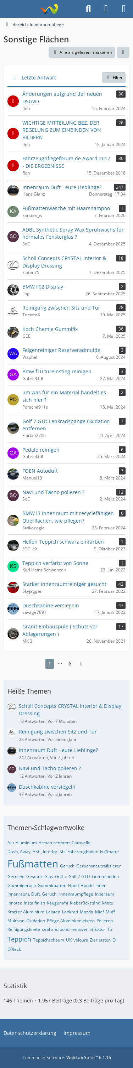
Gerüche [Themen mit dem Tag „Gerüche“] (15, 876)
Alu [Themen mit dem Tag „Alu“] (10, 843)
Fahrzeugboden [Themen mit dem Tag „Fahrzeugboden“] (82, 852)
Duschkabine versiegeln (47, 786)
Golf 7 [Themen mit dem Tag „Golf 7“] (61, 876)
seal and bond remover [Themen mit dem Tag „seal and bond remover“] (65, 929)
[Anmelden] (106, 9)
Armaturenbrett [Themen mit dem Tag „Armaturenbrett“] (54, 843)
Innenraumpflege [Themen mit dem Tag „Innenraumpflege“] (76, 894)
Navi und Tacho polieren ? (50, 768)
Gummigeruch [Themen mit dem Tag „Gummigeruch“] (21, 885)
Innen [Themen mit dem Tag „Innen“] (100, 885)
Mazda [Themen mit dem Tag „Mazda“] (86, 912)
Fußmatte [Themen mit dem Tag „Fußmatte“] (109, 852)
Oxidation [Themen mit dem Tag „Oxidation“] (35, 921)
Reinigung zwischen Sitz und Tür (58, 731)
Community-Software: (66, 1057)
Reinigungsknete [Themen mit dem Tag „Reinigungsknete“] (23, 929)
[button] (123, 52)
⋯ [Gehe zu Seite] (59, 663)
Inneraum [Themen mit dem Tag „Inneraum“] (104, 894)
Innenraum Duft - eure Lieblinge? (58, 750)
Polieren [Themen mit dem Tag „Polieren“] (104, 921)
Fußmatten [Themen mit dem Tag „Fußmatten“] (32, 863)
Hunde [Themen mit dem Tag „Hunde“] (87, 885)
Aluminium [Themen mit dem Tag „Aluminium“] (26, 843)
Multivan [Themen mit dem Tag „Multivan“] (15, 921)
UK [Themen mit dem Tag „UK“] (69, 940)
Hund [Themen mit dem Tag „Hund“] (73, 885)
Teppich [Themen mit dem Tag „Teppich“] (19, 939)
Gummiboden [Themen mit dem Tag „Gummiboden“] (105, 876)
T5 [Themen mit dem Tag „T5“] (109, 929)
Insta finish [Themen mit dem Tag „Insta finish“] (34, 903)
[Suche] (88, 9)
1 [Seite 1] (49, 663)
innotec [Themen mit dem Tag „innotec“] (14, 903)
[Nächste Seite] (81, 664)
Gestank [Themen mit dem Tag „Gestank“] (34, 876)
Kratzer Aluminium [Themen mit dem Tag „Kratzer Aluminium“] (25, 912)
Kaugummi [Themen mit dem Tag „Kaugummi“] (57, 903)
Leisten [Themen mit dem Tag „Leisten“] (53, 912)
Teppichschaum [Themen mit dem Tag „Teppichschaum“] (48, 940)
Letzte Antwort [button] (39, 77)
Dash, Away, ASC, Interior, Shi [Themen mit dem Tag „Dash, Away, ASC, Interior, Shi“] (36, 852)
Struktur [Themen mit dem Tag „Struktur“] (97, 929)
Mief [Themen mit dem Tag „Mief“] (99, 912)
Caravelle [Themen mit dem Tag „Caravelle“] (81, 843)
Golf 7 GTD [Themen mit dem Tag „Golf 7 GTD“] (79, 876)
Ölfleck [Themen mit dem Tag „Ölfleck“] (14, 949)
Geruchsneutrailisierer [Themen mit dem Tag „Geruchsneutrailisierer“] (98, 866)
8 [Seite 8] (70, 663)
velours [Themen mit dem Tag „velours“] (80, 940)
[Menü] (124, 9)
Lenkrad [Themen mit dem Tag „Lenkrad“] (70, 912)
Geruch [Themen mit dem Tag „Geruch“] (67, 866)
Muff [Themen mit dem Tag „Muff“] (110, 912)
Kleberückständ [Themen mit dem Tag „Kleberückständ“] (85, 903)
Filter (114, 77)
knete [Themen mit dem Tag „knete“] (107, 903)
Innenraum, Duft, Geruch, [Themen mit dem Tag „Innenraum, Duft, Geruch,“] (32, 894)
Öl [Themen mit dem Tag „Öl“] (114, 940)
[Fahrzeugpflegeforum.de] (49, 9)
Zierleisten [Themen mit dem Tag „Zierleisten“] (100, 940)
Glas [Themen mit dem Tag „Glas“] (48, 876)
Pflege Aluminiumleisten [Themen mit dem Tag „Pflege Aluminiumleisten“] (71, 921)
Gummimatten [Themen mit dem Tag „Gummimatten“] (52, 885)
